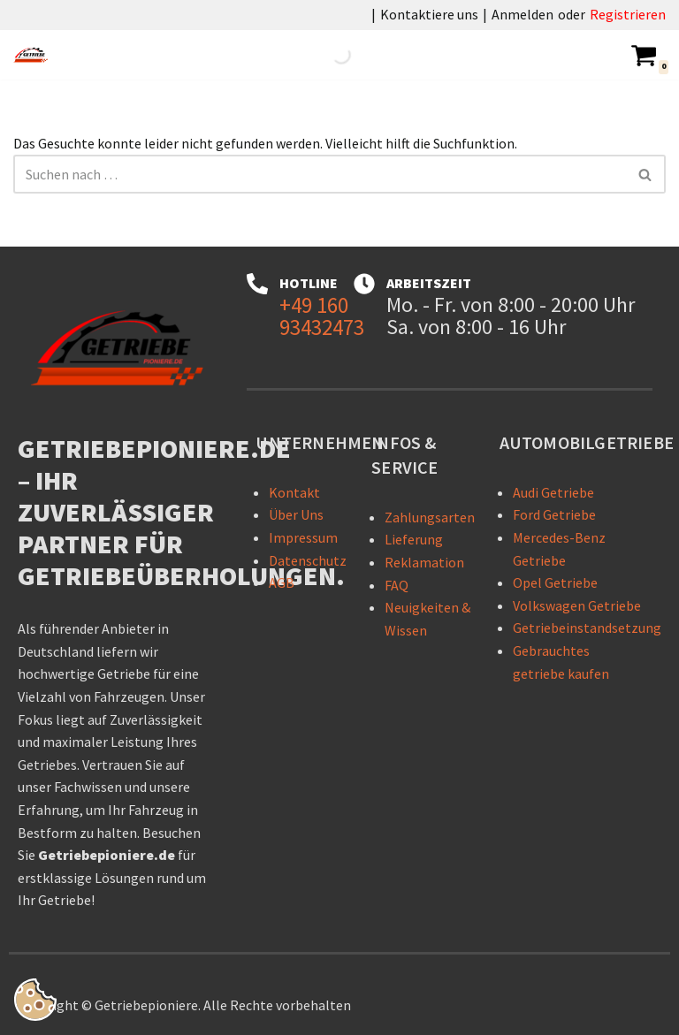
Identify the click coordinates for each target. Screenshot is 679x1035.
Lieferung (414, 540)
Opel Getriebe (555, 583)
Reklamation (424, 562)
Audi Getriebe (553, 492)
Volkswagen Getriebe (577, 605)
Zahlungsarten (430, 517)
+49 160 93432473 (321, 316)
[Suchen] (319, 174)
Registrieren (628, 14)
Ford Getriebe (554, 515)
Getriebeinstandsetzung (587, 628)
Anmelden (522, 14)
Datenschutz (308, 560)
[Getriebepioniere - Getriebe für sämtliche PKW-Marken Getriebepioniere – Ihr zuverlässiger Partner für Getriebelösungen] (35, 55)
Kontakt (294, 492)
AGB (281, 583)
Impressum (303, 537)
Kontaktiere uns (429, 14)
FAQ (396, 585)
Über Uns (296, 515)
